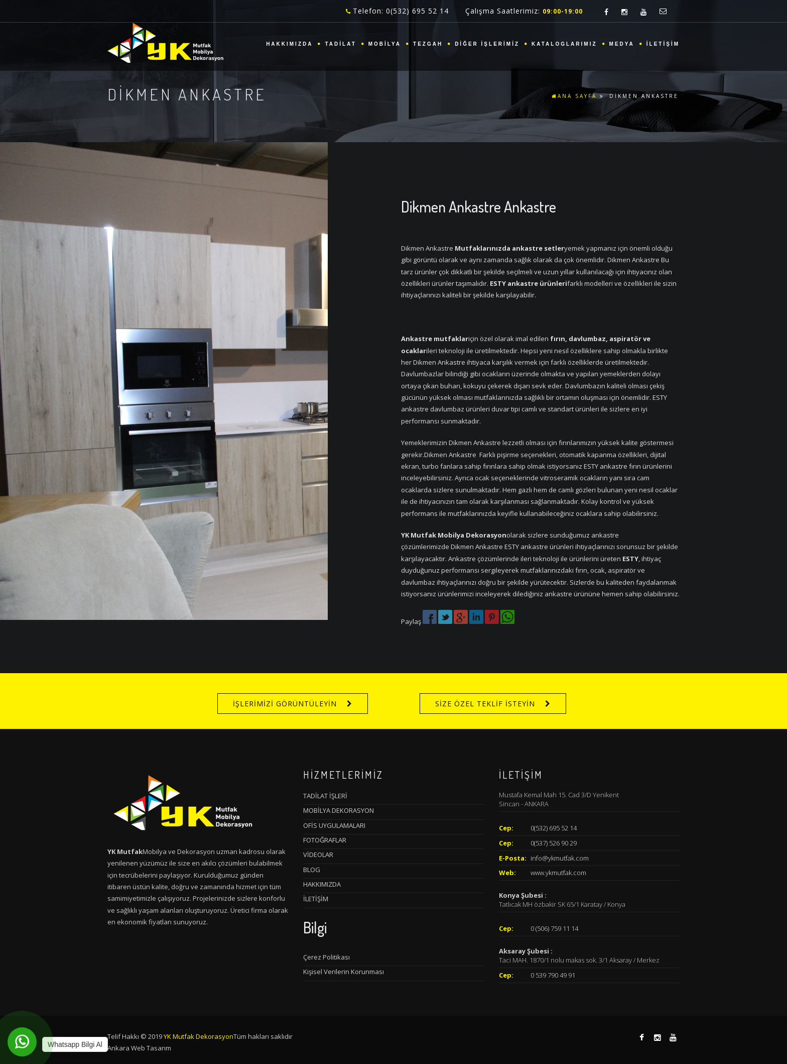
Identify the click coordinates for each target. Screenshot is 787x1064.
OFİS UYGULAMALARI (334, 825)
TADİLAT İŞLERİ (325, 795)
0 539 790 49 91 (553, 975)
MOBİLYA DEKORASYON (338, 810)
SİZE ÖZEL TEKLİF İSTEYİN (485, 703)
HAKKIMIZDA (289, 44)
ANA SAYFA (574, 95)
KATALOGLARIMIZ (564, 44)
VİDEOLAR (318, 854)
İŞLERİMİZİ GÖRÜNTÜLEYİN (285, 703)
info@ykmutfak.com (560, 858)
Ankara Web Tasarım (139, 1047)
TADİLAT (340, 44)
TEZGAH (428, 44)
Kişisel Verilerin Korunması (343, 971)
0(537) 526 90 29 (554, 842)
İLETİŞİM (663, 44)
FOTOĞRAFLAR (324, 839)
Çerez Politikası (326, 957)
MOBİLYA (384, 44)
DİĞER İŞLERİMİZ (487, 44)
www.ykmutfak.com (558, 872)
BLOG (311, 869)
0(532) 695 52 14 (554, 827)
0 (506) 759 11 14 (554, 928)
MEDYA (621, 44)
